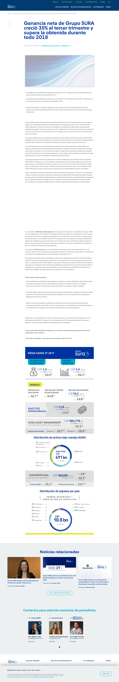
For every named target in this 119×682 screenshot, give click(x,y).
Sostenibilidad (98, 7)
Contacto (55, 1)
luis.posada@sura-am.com (77, 638)
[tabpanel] (38, 629)
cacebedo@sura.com (55, 638)
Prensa (108, 7)
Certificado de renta (91, 1)
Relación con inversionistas (81, 7)
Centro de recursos (66, 1)
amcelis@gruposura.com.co (35, 638)
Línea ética (79, 1)
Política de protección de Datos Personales (44, 676)
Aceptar (105, 674)
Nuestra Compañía (62, 7)
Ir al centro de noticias (59, 593)
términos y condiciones (16, 676)
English (103, 1)
